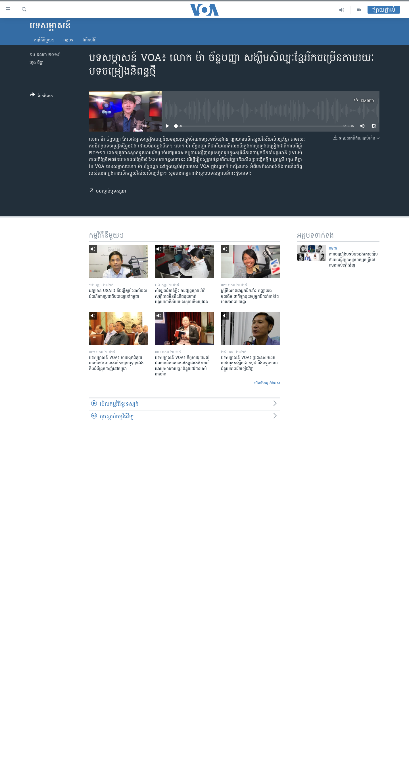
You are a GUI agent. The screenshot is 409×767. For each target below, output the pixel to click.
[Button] (41, 96)
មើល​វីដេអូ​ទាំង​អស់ (267, 383)
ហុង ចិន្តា (36, 63)
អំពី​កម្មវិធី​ (90, 40)
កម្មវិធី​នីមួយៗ (44, 40)
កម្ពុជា (333, 248)
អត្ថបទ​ (68, 40)
